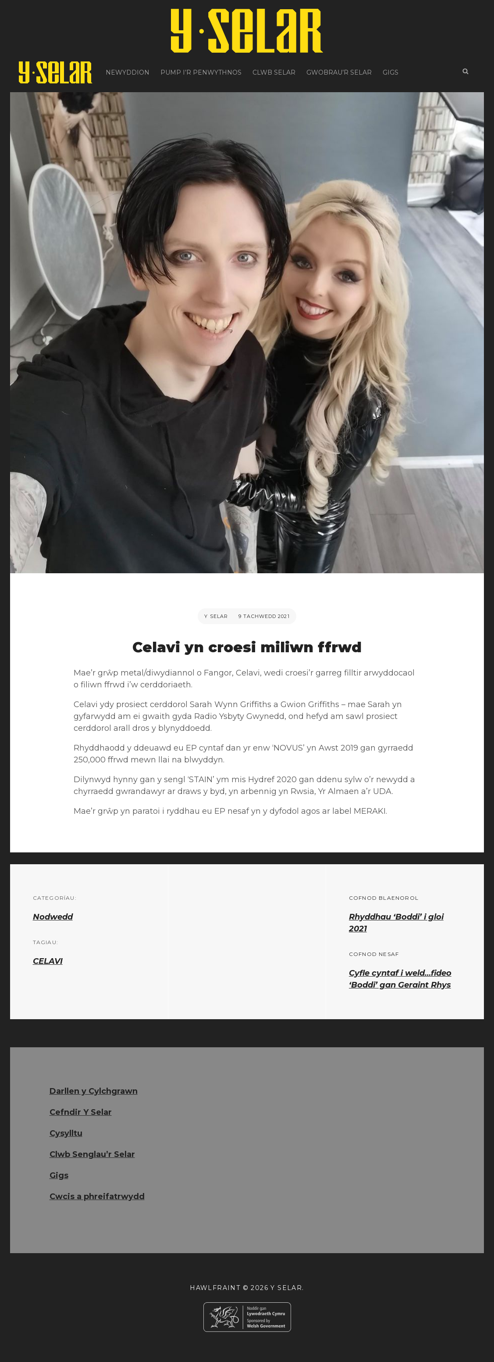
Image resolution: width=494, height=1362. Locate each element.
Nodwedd (53, 917)
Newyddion (127, 72)
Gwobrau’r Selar (339, 72)
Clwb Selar (273, 72)
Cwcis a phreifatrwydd (97, 1196)
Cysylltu (66, 1133)
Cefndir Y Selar (81, 1112)
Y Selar (216, 616)
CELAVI (48, 961)
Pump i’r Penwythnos (201, 72)
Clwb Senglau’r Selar (92, 1154)
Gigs (390, 72)
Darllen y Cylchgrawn (94, 1091)
